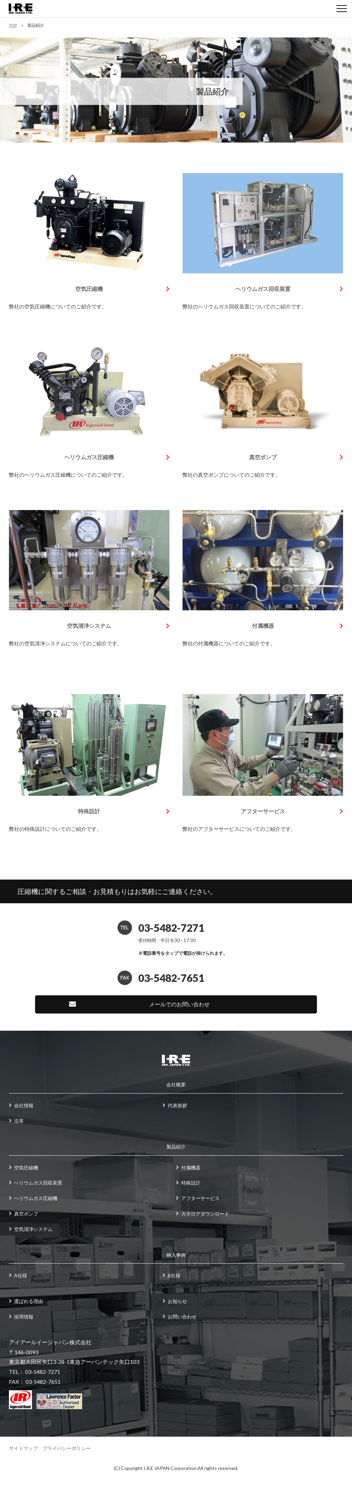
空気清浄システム (89, 625)
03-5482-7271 (171, 927)
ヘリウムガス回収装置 (262, 288)
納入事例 (176, 1255)
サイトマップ (23, 1448)
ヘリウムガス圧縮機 (89, 457)
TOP (13, 25)
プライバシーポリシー (67, 1448)
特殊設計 (89, 811)
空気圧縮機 (89, 288)
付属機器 (263, 625)
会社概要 (176, 1084)
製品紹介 (176, 1147)
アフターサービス (263, 811)
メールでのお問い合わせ (179, 1004)
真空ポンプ (263, 457)
